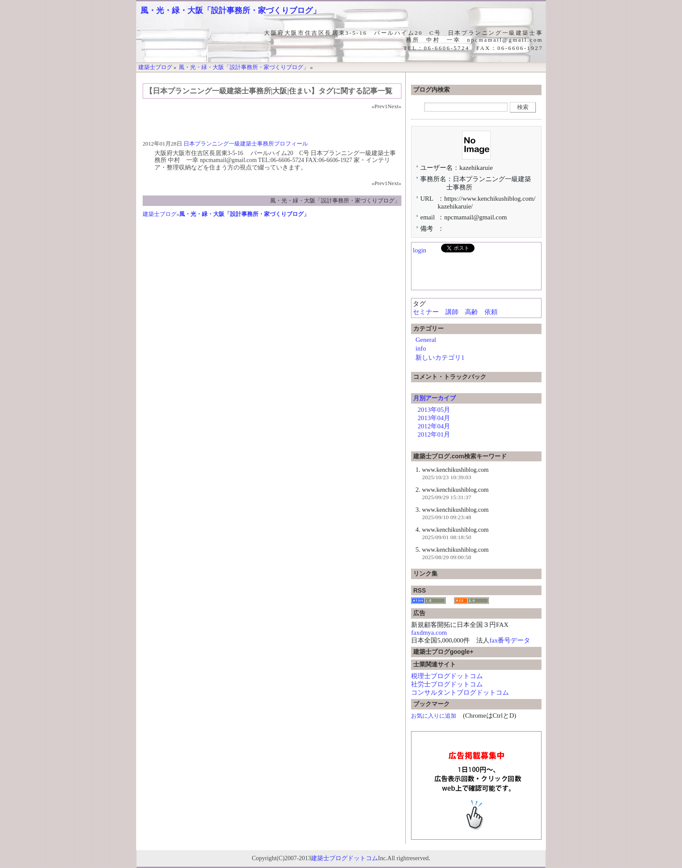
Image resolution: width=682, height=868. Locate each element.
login (419, 250)
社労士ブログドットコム (447, 684)
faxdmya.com (429, 632)
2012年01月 (434, 434)
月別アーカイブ (434, 397)
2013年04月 (434, 417)
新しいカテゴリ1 (440, 357)
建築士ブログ (160, 214)
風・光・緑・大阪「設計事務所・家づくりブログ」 (230, 10)
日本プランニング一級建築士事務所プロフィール (246, 143)
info (420, 348)
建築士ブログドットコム (344, 858)
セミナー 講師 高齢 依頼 (458, 311)
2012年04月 (434, 426)
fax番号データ (509, 640)
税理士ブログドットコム (447, 676)
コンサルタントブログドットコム (460, 692)
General (425, 339)
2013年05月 (434, 409)
